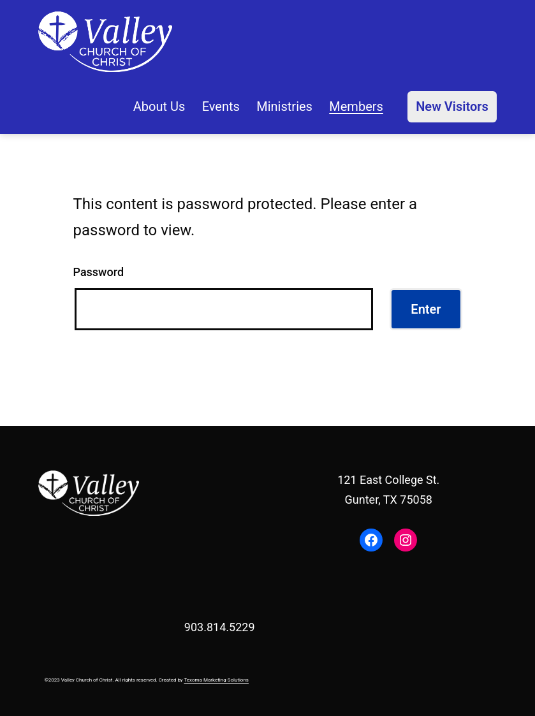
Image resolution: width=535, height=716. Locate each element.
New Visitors (452, 106)
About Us (159, 106)
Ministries (284, 106)
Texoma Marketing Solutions (216, 680)
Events (221, 106)
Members (356, 106)
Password (98, 272)
